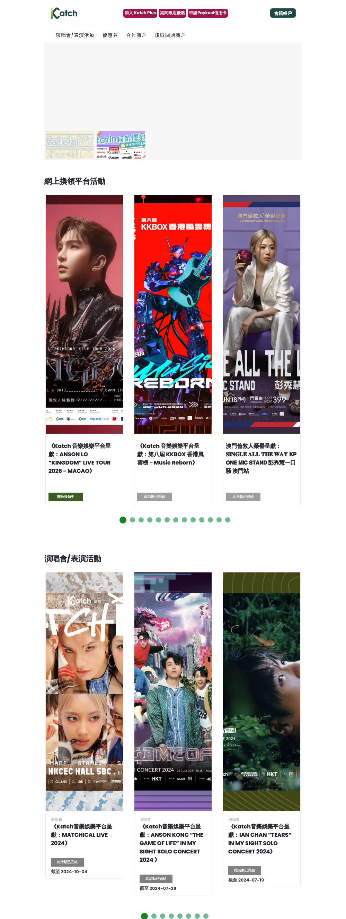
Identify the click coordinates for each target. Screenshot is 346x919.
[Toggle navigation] (283, 13)
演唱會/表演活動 (75, 35)
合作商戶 (136, 35)
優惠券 (110, 35)
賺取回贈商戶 (170, 35)
